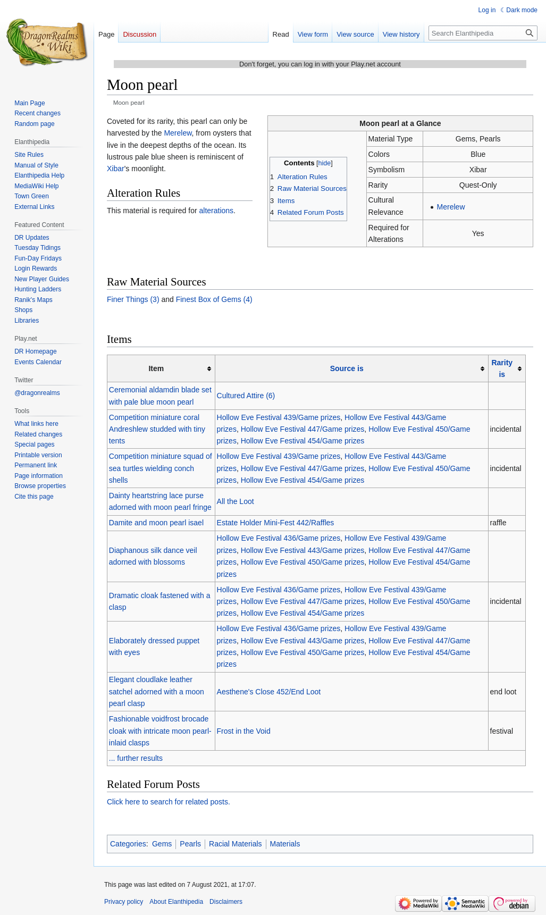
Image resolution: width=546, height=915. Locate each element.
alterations (216, 210)
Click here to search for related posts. (168, 802)
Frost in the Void (244, 731)
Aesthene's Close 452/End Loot (269, 691)
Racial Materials (235, 844)
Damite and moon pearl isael (156, 522)
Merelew (451, 207)
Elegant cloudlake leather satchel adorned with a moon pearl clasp (156, 691)
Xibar (115, 168)
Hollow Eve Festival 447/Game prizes (303, 429)
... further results (136, 758)
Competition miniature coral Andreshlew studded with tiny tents (157, 429)
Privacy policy (123, 901)
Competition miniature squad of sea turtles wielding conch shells (160, 468)
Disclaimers (225, 901)
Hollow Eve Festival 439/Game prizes (279, 417)
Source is (347, 368)
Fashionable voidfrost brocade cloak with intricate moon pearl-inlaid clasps (160, 731)
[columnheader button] (351, 368)
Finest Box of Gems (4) (214, 299)
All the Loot (235, 501)
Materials (285, 844)
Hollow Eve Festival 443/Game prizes (303, 550)
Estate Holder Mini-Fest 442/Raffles (275, 522)
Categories (128, 844)
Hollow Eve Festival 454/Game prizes (303, 440)
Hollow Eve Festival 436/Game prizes (279, 538)
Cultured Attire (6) (246, 395)
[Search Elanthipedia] (483, 33)
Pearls (190, 844)
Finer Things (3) (133, 299)
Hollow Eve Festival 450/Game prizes (303, 562)
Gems (162, 844)
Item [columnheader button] (156, 368)
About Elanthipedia (176, 901)
